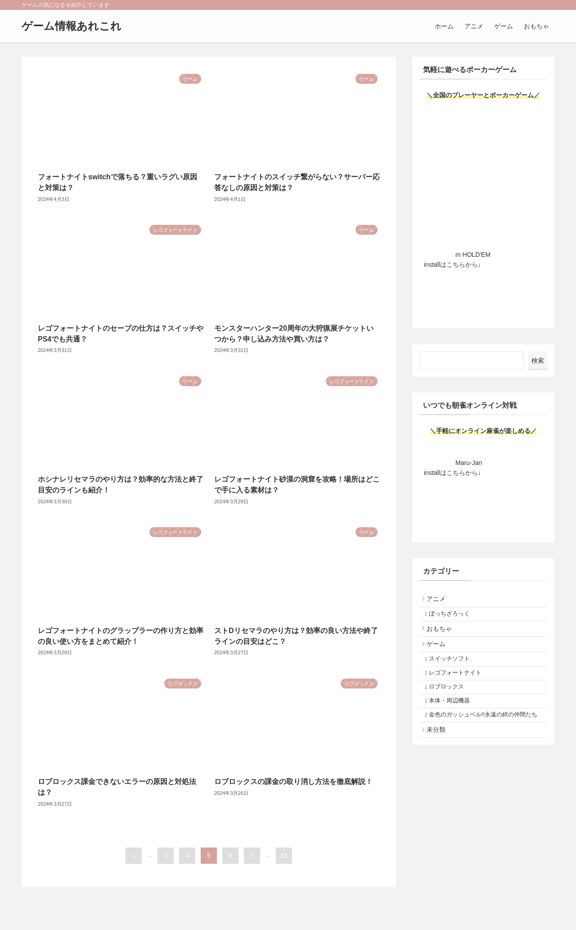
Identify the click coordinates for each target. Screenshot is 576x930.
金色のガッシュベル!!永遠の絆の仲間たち (485, 744)
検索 (537, 360)
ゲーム (440, 654)
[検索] (548, 5)
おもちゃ (443, 636)
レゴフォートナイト (460, 689)
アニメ (440, 600)
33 (284, 855)
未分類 (440, 766)
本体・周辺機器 (454, 723)
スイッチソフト (454, 673)
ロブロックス (451, 706)
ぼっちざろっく (454, 618)
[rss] (537, 5)
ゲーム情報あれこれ (72, 26)
